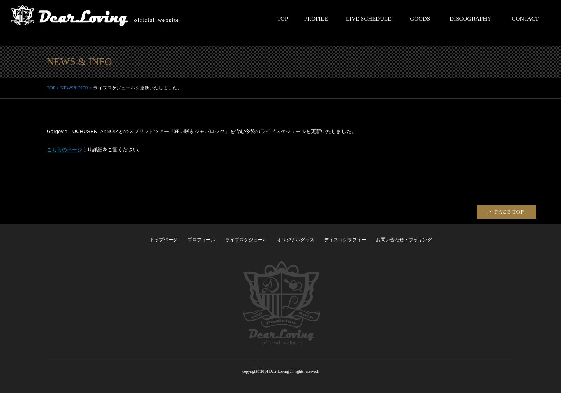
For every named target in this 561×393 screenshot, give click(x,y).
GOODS (420, 19)
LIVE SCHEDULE (368, 19)
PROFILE (316, 19)
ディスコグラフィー (345, 239)
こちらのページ (64, 150)
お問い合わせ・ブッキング (404, 239)
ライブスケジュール (246, 239)
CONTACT (525, 19)
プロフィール (201, 239)
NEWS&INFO (74, 88)
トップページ (164, 239)
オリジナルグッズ (295, 239)
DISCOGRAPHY (470, 19)
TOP (282, 19)
